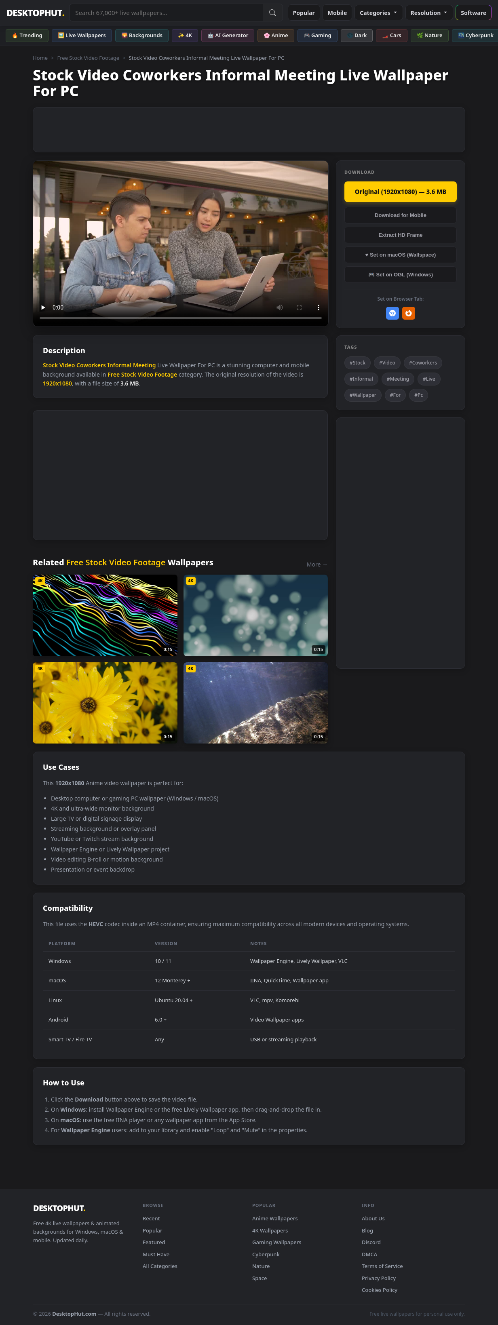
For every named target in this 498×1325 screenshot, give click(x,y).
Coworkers (91, 365)
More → (317, 564)
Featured (154, 1242)
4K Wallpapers (270, 1230)
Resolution (429, 13)
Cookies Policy (379, 1289)
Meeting (144, 365)
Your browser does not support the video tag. (180, 244)
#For (395, 395)
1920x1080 (57, 383)
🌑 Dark (357, 35)
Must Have (156, 1254)
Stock (50, 365)
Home (40, 57)
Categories (378, 13)
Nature (261, 1266)
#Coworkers (423, 362)
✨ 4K (185, 35)
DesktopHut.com (74, 1313)
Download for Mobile (400, 215)
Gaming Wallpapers (277, 1242)
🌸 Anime (276, 35)
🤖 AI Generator (227, 35)
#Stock (357, 362)
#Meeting (398, 378)
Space (259, 1278)
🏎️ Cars (391, 35)
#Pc (418, 395)
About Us (373, 1218)
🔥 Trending (27, 35)
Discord (371, 1242)
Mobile (337, 13)
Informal (120, 365)
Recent (151, 1218)
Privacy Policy (379, 1278)
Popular (304, 13)
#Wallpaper (363, 395)
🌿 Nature (430, 35)
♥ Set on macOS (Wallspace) (400, 255)
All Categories (160, 1266)
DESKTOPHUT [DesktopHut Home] (35, 12)
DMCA (369, 1254)
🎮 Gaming (317, 35)
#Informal (361, 378)
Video (67, 365)
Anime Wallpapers (275, 1218)
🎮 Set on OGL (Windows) (400, 275)
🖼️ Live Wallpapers (82, 35)
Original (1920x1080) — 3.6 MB (401, 191)
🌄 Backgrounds (141, 35)
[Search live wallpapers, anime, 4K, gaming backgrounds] (166, 12)
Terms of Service (382, 1266)
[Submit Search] (273, 12)
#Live (429, 378)
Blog (367, 1230)
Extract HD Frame (400, 235)
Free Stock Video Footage (88, 57)
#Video (387, 362)
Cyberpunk (266, 1254)
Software (473, 13)
